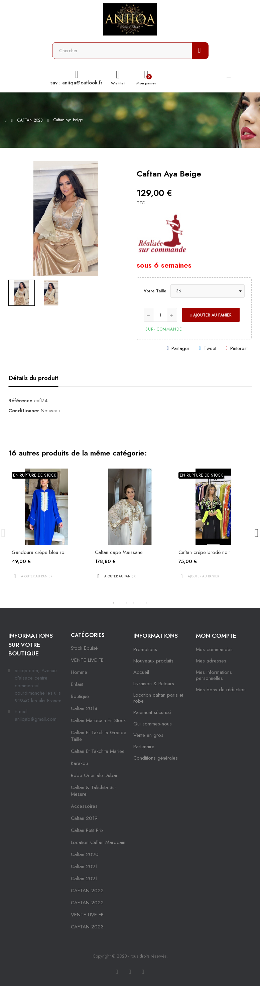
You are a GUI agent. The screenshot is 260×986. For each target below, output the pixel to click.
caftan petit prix (87, 830)
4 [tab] (133, 603)
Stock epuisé (84, 648)
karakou (79, 763)
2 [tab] (120, 603)
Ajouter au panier (210, 315)
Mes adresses (211, 660)
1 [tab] (113, 603)
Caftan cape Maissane (119, 552)
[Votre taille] (207, 291)
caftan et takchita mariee (98, 751)
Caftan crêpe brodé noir (204, 552)
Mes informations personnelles (214, 675)
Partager (180, 348)
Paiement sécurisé (152, 712)
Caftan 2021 (84, 878)
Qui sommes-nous (152, 723)
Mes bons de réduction (221, 689)
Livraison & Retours (153, 683)
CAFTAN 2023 (87, 926)
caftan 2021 (84, 866)
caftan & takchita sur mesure (93, 791)
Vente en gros (148, 735)
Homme (79, 672)
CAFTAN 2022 (87, 890)
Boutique (80, 696)
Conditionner (23, 410)
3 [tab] (126, 603)
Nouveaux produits (153, 660)
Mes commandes (214, 649)
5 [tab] (140, 603)
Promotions (145, 649)
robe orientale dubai (94, 775)
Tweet (210, 348)
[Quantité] (160, 315)
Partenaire (143, 746)
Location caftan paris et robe (158, 698)
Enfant (77, 684)
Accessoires (84, 806)
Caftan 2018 (84, 708)
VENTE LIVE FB (87, 660)
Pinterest (239, 348)
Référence (20, 400)
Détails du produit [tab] (33, 378)
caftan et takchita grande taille (98, 736)
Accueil (141, 672)
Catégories (88, 635)
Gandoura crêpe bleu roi (39, 552)
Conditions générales (155, 758)
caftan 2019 (84, 818)
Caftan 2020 (85, 854)
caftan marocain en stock (98, 720)
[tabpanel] (46, 529)
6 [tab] (146, 603)
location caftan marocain (98, 842)
